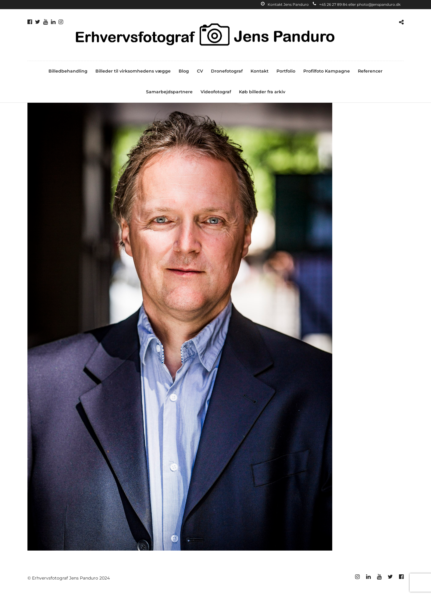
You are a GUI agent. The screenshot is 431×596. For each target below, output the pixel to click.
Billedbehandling (67, 71)
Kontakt (260, 71)
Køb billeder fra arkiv (262, 92)
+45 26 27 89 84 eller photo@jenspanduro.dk (357, 4)
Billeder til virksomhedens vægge (133, 71)
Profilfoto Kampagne (326, 71)
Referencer (370, 71)
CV (200, 71)
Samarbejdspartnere (169, 92)
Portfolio (285, 71)
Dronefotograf (227, 71)
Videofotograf (216, 92)
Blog (184, 71)
